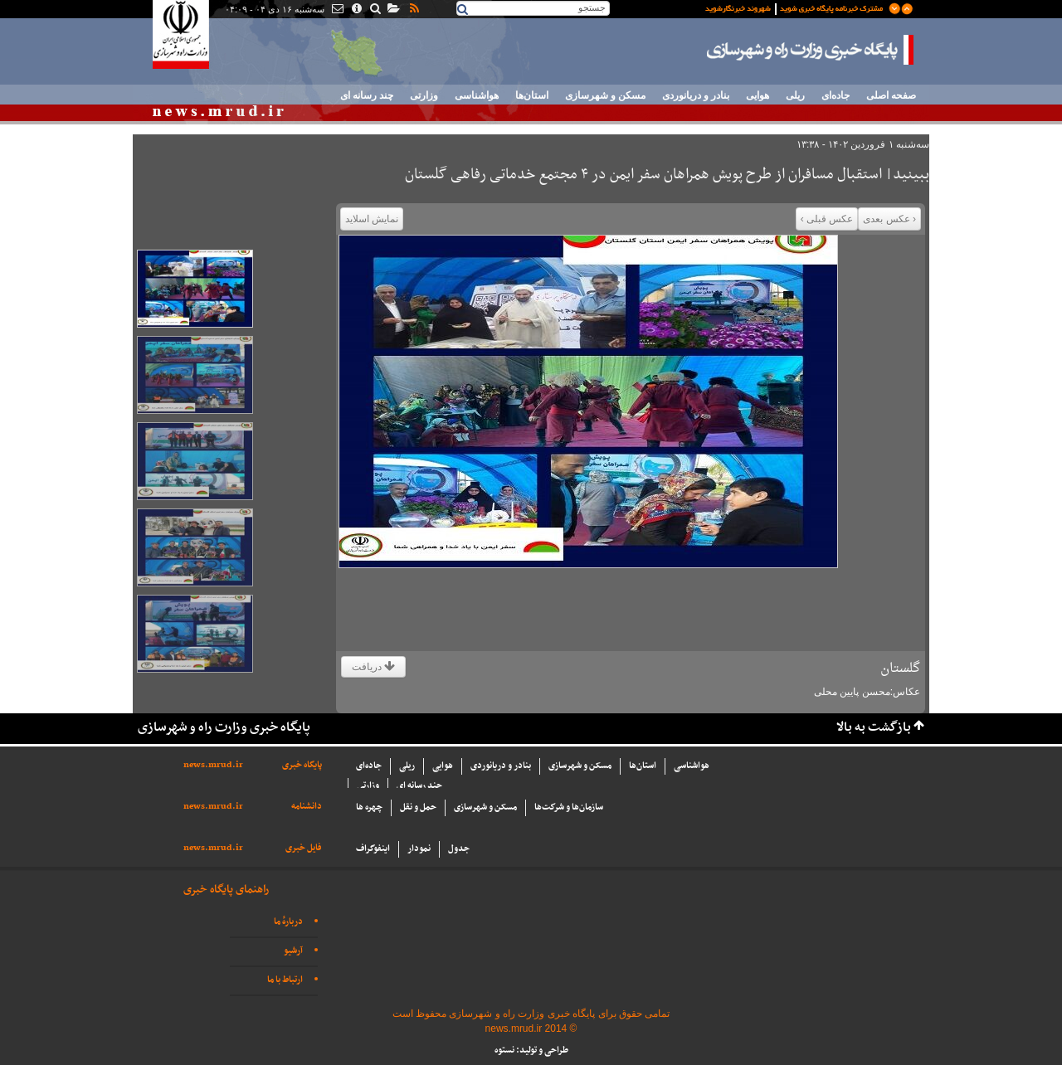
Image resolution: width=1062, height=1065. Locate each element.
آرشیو (293, 951)
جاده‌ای (835, 95)
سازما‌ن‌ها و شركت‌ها (568, 807)
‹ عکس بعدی (889, 219)
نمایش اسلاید (371, 219)
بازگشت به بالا (873, 727)
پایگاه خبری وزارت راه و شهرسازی (810, 50)
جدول (459, 849)
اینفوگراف (373, 849)
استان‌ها (531, 95)
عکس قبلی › (827, 219)
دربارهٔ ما (288, 922)
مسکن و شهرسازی (605, 95)
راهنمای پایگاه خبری (226, 889)
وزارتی (424, 95)
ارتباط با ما (285, 980)
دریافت (373, 667)
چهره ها (369, 807)
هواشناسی (477, 95)
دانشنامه (306, 807)
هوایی (757, 95)
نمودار (419, 849)
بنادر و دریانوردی (695, 95)
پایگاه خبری (302, 765)
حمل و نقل (418, 807)
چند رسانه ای (366, 95)
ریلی (795, 95)
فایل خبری (303, 848)
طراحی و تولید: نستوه (531, 1050)
